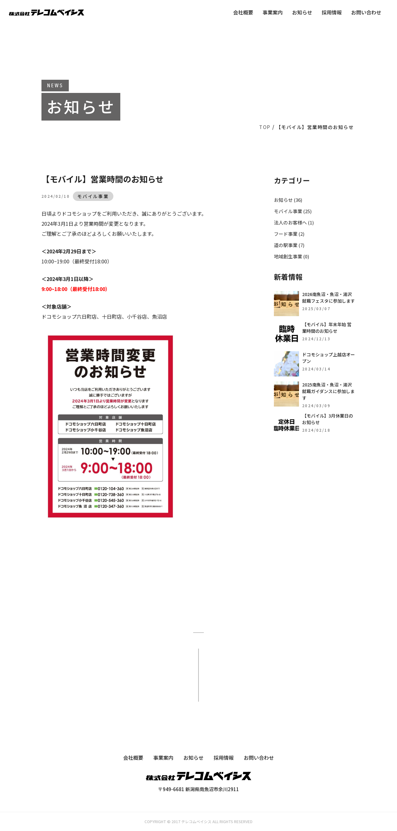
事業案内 (273, 12)
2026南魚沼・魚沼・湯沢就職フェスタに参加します (328, 297)
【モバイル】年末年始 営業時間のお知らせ (326, 327)
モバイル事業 (93, 196)
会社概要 (243, 12)
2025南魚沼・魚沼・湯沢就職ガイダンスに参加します (328, 391)
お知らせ (302, 12)
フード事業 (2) (289, 233)
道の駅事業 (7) (289, 245)
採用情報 (332, 12)
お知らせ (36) (288, 200)
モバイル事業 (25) (293, 211)
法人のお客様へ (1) (294, 222)
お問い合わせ (366, 12)
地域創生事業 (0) (291, 256)
